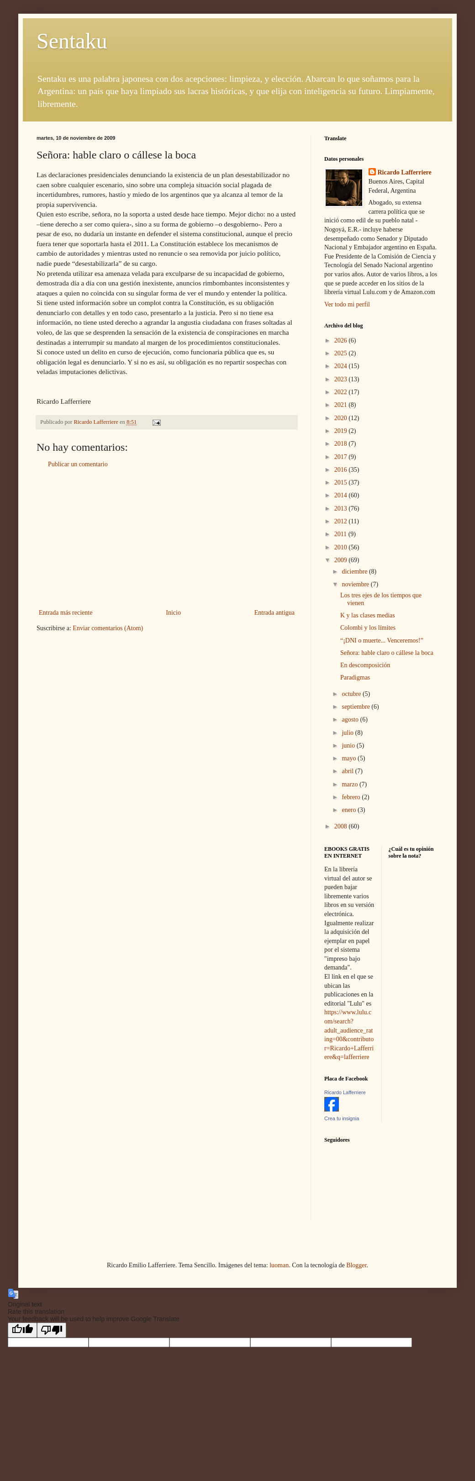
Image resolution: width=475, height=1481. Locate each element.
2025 (341, 353)
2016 (341, 469)
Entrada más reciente (65, 612)
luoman (279, 1265)
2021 (341, 404)
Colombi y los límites (368, 627)
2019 (341, 430)
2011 (341, 534)
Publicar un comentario (78, 464)
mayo (350, 758)
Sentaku (72, 41)
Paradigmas (355, 677)
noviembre (356, 584)
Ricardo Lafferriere (405, 172)
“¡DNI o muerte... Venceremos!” (381, 640)
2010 (341, 547)
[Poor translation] (51, 1330)
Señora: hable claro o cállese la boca (386, 652)
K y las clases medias (367, 615)
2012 (341, 521)
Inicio (173, 612)
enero (350, 809)
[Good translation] (22, 1330)
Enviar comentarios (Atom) (108, 628)
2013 (341, 508)
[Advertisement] (166, 538)
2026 (341, 340)
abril (348, 771)
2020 (341, 418)
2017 (341, 456)
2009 (341, 560)
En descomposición (365, 665)
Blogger (356, 1265)
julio (348, 732)
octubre (352, 693)
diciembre (355, 571)
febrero (352, 797)
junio (349, 745)
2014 (341, 495)
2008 (341, 826)
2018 (341, 443)
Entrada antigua (274, 612)
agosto (351, 719)
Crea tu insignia (341, 1118)
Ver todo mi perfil (347, 304)
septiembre (356, 706)
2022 (341, 392)
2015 (341, 482)
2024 (341, 366)
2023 (341, 379)
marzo (350, 784)
